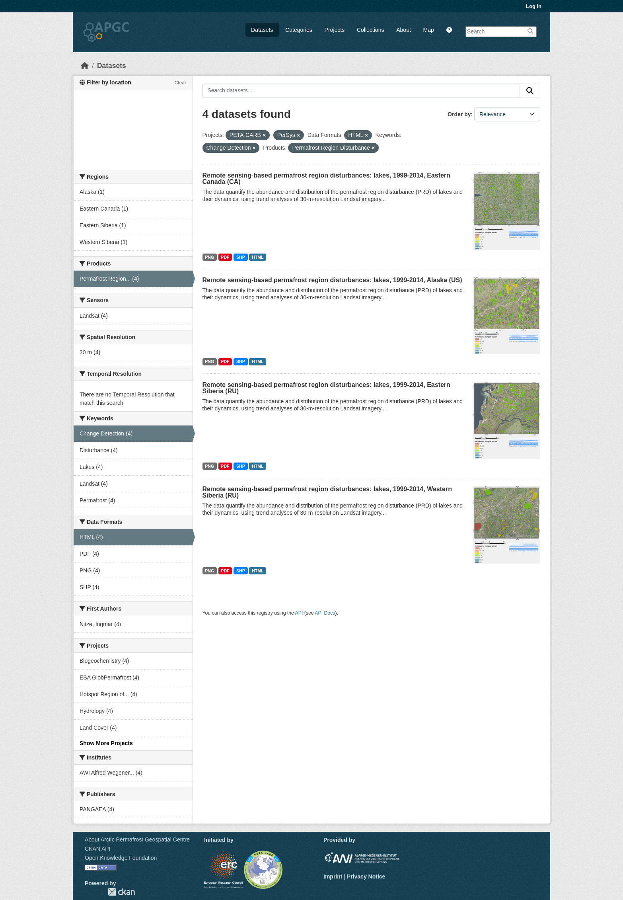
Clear (180, 83)
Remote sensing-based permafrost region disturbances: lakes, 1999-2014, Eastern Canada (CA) (326, 178)
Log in (533, 6)
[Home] (85, 66)
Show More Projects (106, 743)
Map (428, 30)
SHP (240, 257)
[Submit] (530, 91)
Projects (335, 30)
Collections (370, 30)
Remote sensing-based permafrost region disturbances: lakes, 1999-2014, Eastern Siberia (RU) (326, 387)
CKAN (121, 892)
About (403, 30)
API (299, 613)
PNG (209, 257)
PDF (225, 257)
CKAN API (98, 848)
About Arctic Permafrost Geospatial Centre (137, 839)
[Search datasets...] (361, 91)
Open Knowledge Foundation (121, 858)
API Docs (325, 613)
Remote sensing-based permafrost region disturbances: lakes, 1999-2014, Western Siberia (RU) (327, 492)
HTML (257, 257)
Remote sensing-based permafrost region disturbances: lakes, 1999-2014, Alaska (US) (332, 280)
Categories (298, 30)
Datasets (262, 30)
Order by (459, 114)
